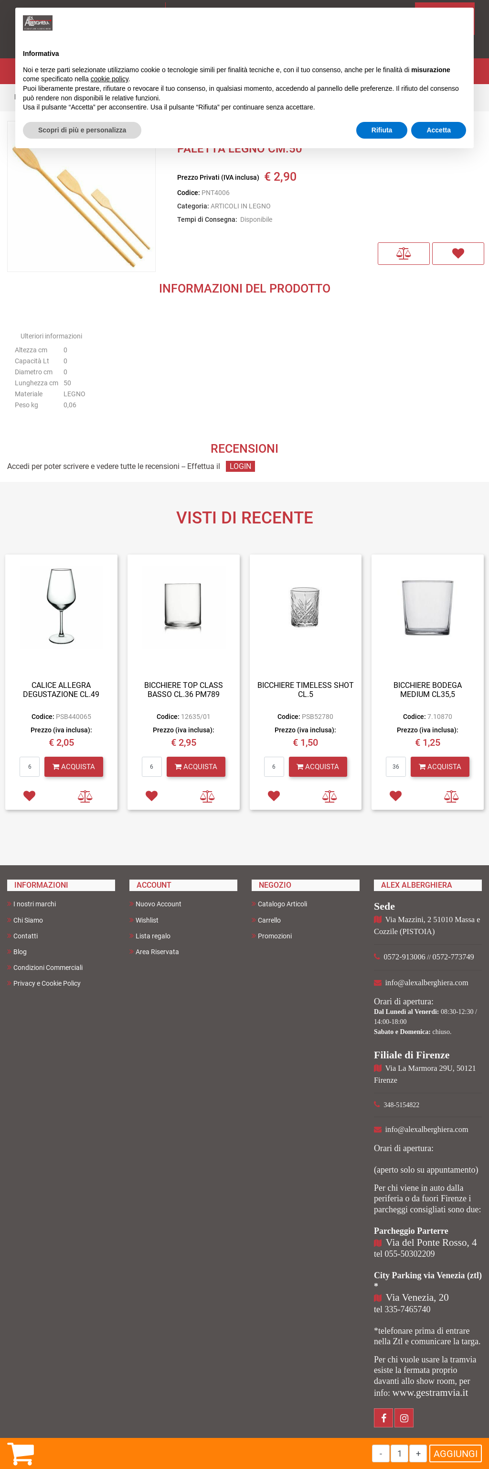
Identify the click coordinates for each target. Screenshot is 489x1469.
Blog (17, 951)
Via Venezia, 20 (417, 1297)
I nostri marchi (31, 904)
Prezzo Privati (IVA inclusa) (218, 177)
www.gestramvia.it (430, 1392)
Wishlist (144, 920)
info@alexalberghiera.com (426, 982)
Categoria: (193, 206)
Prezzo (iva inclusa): (61, 730)
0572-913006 (404, 956)
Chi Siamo (25, 920)
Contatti (22, 936)
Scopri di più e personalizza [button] (82, 130)
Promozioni (272, 936)
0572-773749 (453, 956)
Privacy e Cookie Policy (44, 983)
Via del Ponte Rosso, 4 (431, 1242)
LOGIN (240, 466)
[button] (404, 253)
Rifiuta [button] (382, 130)
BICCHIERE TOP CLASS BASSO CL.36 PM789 (183, 690)
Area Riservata (154, 951)
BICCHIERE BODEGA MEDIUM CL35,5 (427, 690)
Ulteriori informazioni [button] (51, 336)
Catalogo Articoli (279, 904)
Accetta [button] (438, 130)
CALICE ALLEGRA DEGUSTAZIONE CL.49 (61, 690)
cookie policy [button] (109, 79)
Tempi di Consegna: (207, 219)
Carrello (266, 920)
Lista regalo (149, 936)
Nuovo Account (155, 904)
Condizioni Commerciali (45, 967)
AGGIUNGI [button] (456, 1453)
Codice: (188, 192)
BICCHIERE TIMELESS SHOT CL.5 (305, 690)
